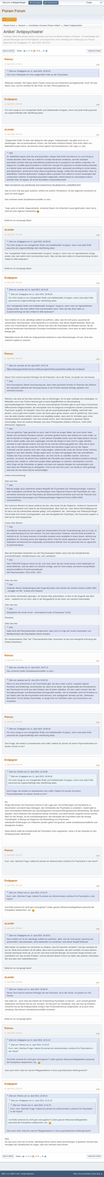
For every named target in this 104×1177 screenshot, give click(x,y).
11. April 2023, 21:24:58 (13, 722)
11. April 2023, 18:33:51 (13, 282)
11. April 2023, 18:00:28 (13, 104)
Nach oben (8, 1156)
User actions (94, 51)
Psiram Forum (13, 11)
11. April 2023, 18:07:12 (13, 134)
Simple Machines (27, 1174)
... (42, 51)
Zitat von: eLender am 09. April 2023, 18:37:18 (28, 366)
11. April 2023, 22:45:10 (13, 1033)
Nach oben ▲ (97, 1174)
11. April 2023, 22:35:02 (13, 928)
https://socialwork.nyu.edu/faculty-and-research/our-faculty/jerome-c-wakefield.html (43, 185)
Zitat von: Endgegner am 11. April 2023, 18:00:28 (29, 242)
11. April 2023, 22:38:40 (13, 982)
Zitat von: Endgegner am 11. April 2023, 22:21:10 (29, 1040)
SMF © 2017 (15, 1174)
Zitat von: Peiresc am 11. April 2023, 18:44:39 (28, 989)
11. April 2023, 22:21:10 (13, 885)
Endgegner (10, 99)
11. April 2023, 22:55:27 (13, 1089)
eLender (9, 129)
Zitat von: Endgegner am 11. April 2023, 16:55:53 (29, 71)
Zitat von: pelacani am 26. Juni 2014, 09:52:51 (28, 680)
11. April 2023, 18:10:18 (13, 234)
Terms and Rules (84, 1174)
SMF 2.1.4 (5, 1174)
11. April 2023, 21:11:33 (13, 660)
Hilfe (75, 1174)
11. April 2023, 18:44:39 (13, 358)
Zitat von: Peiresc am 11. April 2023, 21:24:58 (28, 772)
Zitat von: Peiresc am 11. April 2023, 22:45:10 (28, 1096)
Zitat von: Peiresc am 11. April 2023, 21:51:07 (28, 893)
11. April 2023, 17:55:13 (13, 64)
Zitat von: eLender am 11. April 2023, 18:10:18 (28, 290)
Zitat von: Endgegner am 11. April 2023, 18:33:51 (29, 935)
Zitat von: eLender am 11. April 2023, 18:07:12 (28, 667)
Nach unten (8, 51)
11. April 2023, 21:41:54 (13, 765)
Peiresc (8, 59)
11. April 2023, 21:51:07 (13, 855)
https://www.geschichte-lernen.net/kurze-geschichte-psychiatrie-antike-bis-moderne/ (46, 369)
